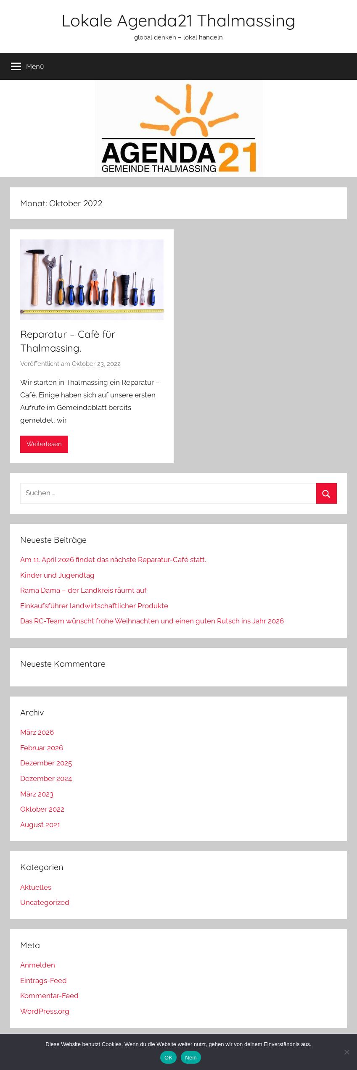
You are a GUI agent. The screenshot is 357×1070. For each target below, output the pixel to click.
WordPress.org (44, 1011)
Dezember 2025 (46, 763)
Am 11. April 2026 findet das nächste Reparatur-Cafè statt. (113, 559)
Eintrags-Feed (43, 980)
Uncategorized (44, 902)
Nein (191, 1057)
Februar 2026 (41, 748)
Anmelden (37, 965)
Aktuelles (35, 887)
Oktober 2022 (42, 809)
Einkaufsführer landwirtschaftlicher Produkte (94, 606)
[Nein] (346, 1052)
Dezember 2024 (46, 778)
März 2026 (37, 732)
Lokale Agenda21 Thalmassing (178, 20)
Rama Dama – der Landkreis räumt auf (83, 590)
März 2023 (36, 794)
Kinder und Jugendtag (57, 575)
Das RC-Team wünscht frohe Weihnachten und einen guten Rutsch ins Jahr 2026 (152, 621)
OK (168, 1057)
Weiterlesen (44, 444)
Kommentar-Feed (49, 995)
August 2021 (40, 824)
